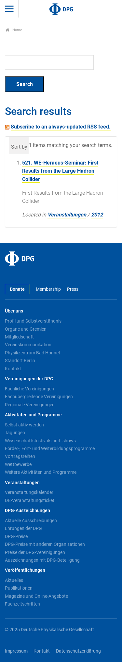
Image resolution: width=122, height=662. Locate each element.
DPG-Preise (16, 536)
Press (72, 289)
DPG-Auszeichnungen (27, 510)
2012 (97, 215)
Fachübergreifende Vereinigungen (39, 396)
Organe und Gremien (26, 329)
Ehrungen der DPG (23, 528)
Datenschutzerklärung (78, 651)
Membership (48, 289)
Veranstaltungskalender (29, 492)
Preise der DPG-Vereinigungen (35, 552)
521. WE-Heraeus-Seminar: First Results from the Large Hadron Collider (60, 171)
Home (14, 30)
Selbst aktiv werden (24, 424)
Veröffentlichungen (25, 570)
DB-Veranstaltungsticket (29, 500)
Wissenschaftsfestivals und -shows (40, 440)
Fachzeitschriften (22, 604)
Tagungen (15, 432)
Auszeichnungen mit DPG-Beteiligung (42, 560)
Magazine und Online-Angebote (36, 596)
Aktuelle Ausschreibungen (31, 520)
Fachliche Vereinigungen (29, 388)
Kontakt (13, 368)
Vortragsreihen (20, 456)
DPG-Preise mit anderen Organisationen (45, 544)
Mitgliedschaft (19, 336)
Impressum (16, 651)
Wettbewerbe (18, 464)
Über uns (14, 311)
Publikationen (19, 588)
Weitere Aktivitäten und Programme (40, 472)
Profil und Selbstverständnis (33, 321)
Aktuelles (14, 580)
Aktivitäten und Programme (33, 415)
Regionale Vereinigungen (30, 404)
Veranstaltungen (66, 215)
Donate (17, 289)
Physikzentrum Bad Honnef (32, 352)
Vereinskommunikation (28, 344)
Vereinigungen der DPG (29, 379)
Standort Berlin (20, 360)
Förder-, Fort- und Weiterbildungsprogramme (50, 448)
